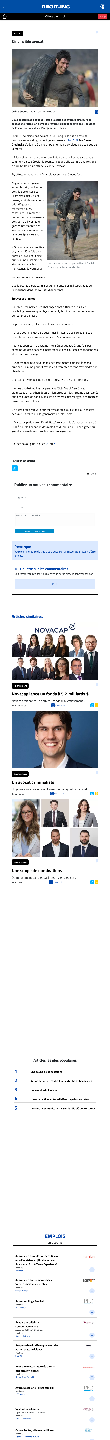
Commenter (60, 705)
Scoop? (102, 16)
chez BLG (72, 140)
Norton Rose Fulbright (24, 1377)
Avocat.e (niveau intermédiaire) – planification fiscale (35, 1368)
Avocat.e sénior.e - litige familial (34, 1388)
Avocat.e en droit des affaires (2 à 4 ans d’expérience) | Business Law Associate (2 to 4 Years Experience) (36, 1260)
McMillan (19, 1270)
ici (47, 444)
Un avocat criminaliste (44, 1090)
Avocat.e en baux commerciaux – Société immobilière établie (34, 1282)
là (54, 444)
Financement (20, 685)
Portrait (17, 33)
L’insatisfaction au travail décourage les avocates (60, 1099)
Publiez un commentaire (34, 531)
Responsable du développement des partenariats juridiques (36, 1347)
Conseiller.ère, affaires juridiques (35, 1430)
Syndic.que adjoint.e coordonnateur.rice (27, 1324)
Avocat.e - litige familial (29, 1301)
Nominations (20, 774)
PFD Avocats (20, 1307)
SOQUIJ (18, 1355)
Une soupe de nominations (46, 1072)
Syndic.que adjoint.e (27, 1409)
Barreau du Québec (23, 1336)
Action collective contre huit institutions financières (61, 1081)
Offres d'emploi (55, 16)
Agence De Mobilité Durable (27, 1436)
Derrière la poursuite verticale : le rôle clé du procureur (63, 1108)
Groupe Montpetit (22, 1290)
